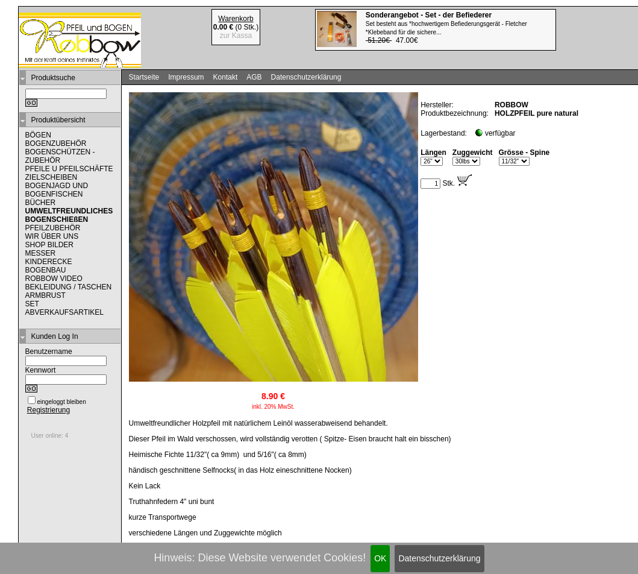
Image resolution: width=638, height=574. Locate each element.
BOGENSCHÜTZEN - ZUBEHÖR (60, 156)
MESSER (40, 253)
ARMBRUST (45, 295)
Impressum (186, 77)
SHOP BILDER (49, 245)
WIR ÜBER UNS (52, 236)
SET (32, 304)
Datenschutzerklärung (439, 558)
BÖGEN (38, 135)
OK (380, 558)
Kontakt (225, 77)
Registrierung (48, 410)
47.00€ (446, 28)
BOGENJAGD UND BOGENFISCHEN (57, 189)
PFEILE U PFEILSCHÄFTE (69, 169)
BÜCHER (40, 202)
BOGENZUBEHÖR (56, 143)
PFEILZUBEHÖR (53, 228)
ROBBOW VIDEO (54, 278)
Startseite (144, 77)
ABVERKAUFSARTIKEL (64, 312)
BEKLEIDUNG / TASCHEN (68, 287)
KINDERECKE (48, 261)
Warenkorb (235, 18)
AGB (253, 77)
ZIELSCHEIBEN (51, 177)
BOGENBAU (45, 270)
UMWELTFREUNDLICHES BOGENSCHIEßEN (69, 215)
